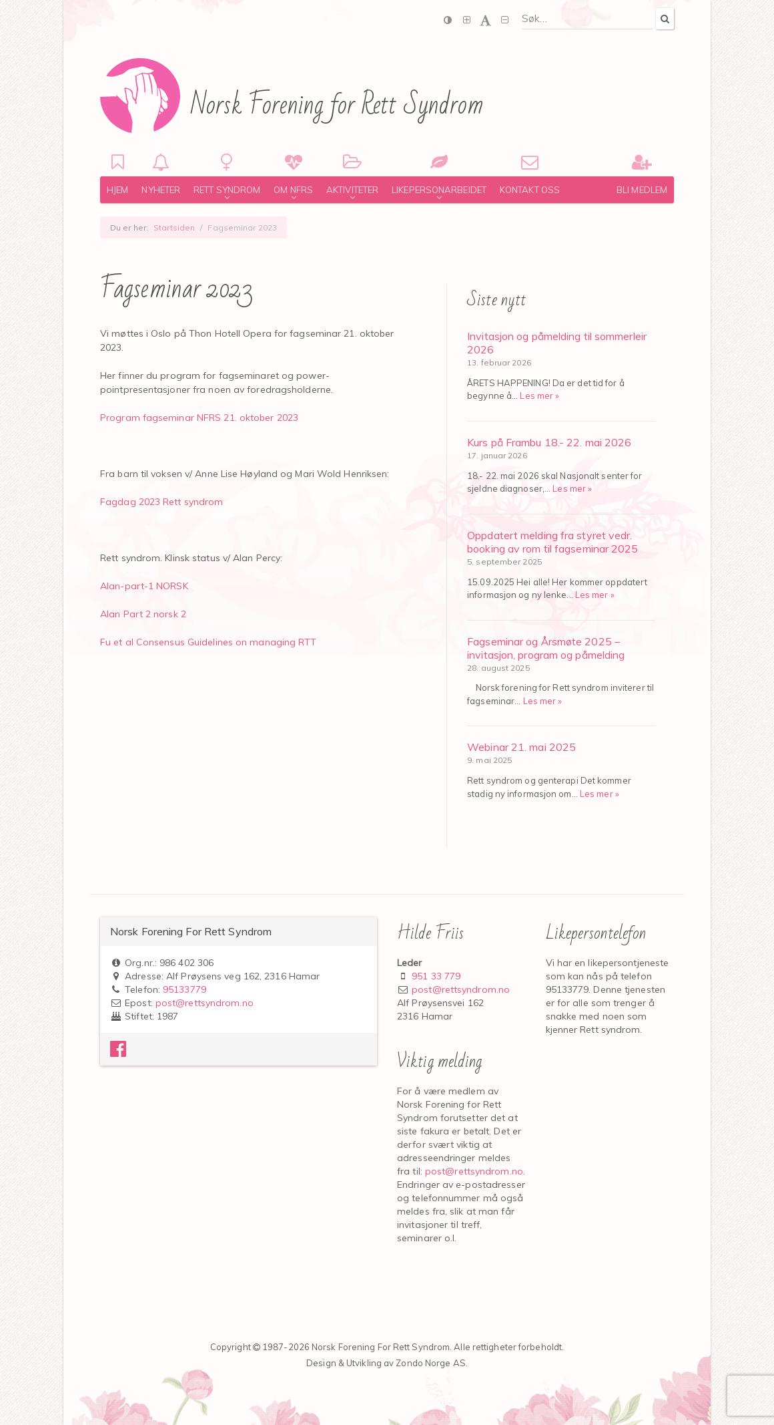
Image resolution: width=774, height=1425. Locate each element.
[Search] (664, 18)
